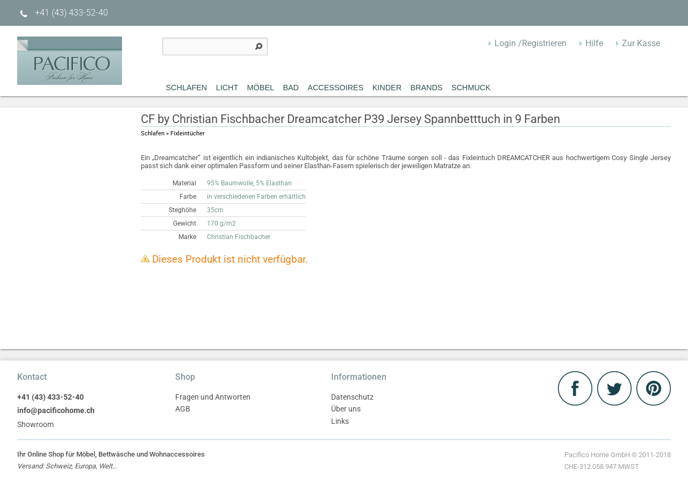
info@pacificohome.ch (56, 410)
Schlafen (186, 87)
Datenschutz (352, 397)
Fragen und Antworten (212, 397)
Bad (291, 87)
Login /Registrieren (530, 43)
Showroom (35, 424)
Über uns (346, 409)
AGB (182, 409)
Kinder (387, 87)
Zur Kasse (641, 43)
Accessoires (335, 87)
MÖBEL (260, 87)
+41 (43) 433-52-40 (62, 13)
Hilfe (594, 43)
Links (340, 421)
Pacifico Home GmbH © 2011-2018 (617, 462)
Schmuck (471, 87)
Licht (227, 87)
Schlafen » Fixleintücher (173, 133)
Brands (426, 87)
